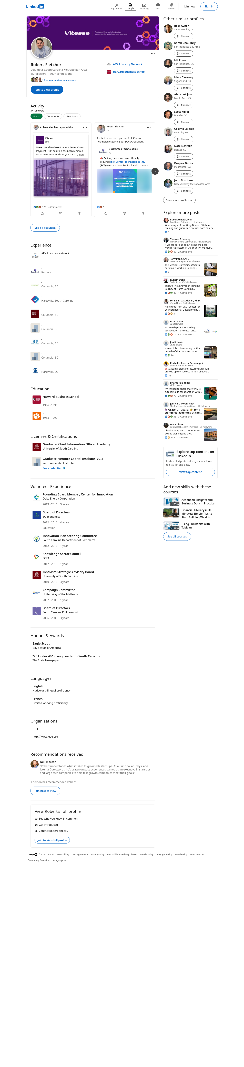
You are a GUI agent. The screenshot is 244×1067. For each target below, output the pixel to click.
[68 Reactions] (170, 251)
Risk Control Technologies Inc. (127, 161)
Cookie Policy (146, 854)
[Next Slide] (155, 171)
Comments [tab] (53, 116)
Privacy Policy (97, 854)
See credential (54, 468)
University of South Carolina (60, 448)
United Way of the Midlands (60, 594)
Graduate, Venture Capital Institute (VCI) (73, 459)
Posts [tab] (36, 116)
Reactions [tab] (72, 116)
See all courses (177, 536)
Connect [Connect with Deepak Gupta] (183, 173)
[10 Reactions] (168, 375)
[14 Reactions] (169, 355)
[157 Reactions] (171, 334)
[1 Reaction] (167, 232)
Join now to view (45, 791)
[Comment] (61, 214)
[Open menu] (152, 53)
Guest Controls (197, 854)
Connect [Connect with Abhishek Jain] (183, 105)
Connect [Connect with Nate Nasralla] (183, 156)
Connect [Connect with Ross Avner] (183, 36)
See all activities (45, 228)
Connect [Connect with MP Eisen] (183, 70)
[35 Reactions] (170, 416)
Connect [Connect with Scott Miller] (183, 122)
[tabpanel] (92, 169)
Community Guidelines (39, 860)
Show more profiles (179, 200)
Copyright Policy (164, 854)
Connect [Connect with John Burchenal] (183, 190)
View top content (190, 472)
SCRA (46, 558)
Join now (189, 6)
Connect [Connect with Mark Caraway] (183, 87)
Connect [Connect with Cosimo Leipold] (183, 139)
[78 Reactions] (170, 396)
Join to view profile (47, 90)
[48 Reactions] (170, 292)
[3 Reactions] (170, 313)
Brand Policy (181, 854)
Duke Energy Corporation (59, 498)
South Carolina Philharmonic (61, 612)
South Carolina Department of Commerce (69, 540)
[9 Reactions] (101, 207)
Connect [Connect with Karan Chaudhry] (183, 53)
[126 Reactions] (39, 207)
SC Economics (51, 517)
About (51, 854)
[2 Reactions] (167, 272)
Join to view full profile (52, 840)
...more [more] (80, 154)
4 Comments (55, 207)
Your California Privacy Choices (122, 854)
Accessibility (63, 854)
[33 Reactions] (169, 437)
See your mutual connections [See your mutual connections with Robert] (60, 80)
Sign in (209, 6)
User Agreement (80, 854)
